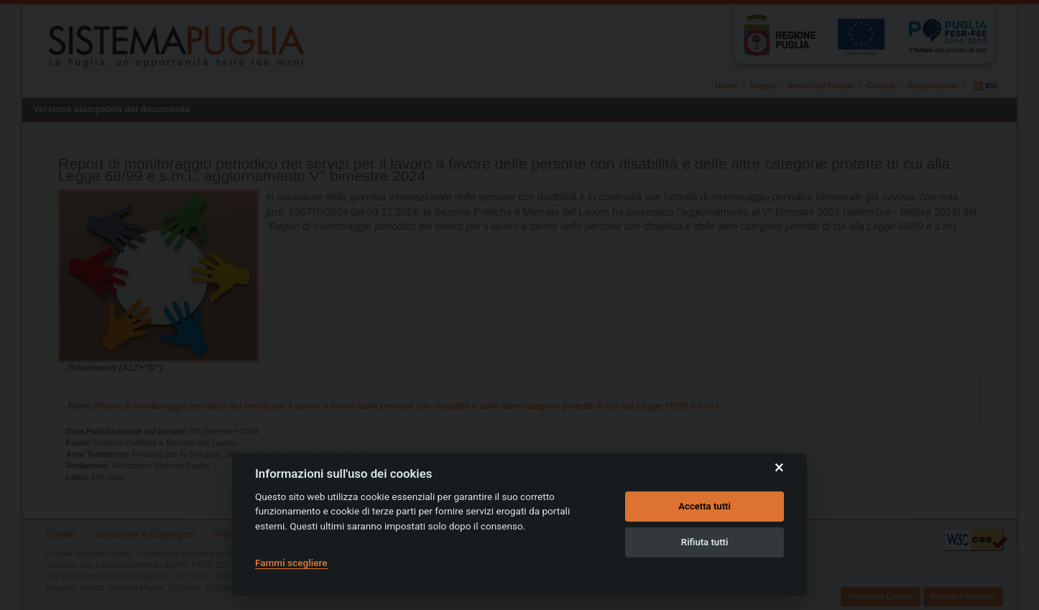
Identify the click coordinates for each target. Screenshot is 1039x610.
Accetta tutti (704, 506)
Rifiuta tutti (705, 542)
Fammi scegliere (291, 562)
